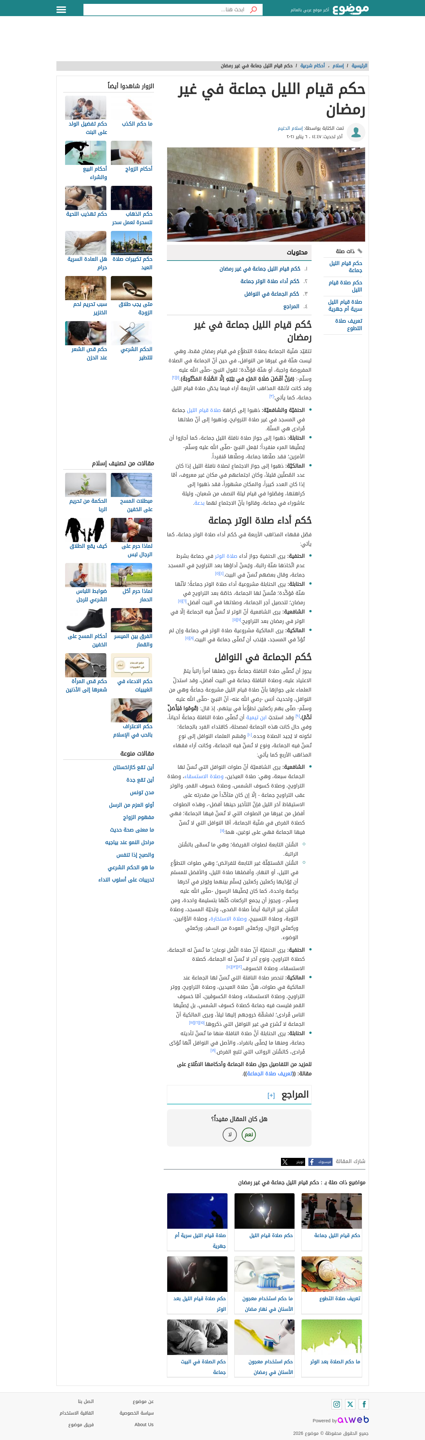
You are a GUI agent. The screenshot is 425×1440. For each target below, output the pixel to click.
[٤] (221, 573)
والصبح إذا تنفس (135, 855)
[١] (177, 377)
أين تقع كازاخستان (133, 767)
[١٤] (229, 966)
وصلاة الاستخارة (228, 919)
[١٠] (249, 734)
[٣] (271, 396)
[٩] (297, 716)
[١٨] (213, 1050)
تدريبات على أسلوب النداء (126, 880)
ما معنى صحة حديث (132, 830)
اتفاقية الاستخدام (77, 1413)
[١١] (222, 830)
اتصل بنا (86, 1401)
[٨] (191, 638)
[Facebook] (364, 1404)
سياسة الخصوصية (137, 1413)
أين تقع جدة (140, 780)
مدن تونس (142, 792)
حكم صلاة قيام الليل (345, 286)
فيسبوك (324, 1162)
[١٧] (191, 1022)
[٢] (174, 377)
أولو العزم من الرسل (131, 805)
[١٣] (234, 966)
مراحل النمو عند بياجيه (129, 842)
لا (230, 1135)
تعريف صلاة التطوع (348, 324)
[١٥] (202, 1022)
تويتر (300, 1162)
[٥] (217, 573)
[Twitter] (350, 1404)
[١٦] (196, 1022)
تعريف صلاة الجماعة (269, 1074)
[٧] (239, 619)
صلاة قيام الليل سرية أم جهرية (345, 305)
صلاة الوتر (226, 556)
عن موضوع (143, 1401)
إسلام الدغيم (290, 128)
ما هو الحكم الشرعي (131, 868)
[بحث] (254, 9)
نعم (249, 1135)
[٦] (184, 601)
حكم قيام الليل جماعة (345, 266)
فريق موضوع (81, 1424)
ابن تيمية (256, 717)
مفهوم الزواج (138, 817)
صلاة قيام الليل (204, 410)
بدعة (199, 503)
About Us (144, 1424)
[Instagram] (337, 1404)
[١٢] (239, 966)
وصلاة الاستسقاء (204, 776)
